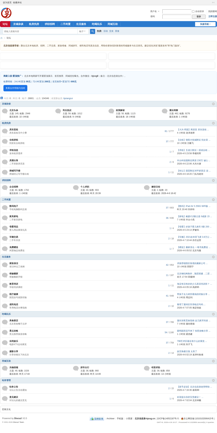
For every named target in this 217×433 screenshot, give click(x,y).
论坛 (9, 38)
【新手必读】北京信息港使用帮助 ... (194, 387)
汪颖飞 (190, 143)
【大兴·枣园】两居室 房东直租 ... (193, 129)
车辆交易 (13, 237)
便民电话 (13, 304)
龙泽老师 (190, 133)
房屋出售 (13, 160)
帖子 (81, 31)
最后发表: (19, 117)
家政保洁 (13, 263)
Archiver (110, 418)
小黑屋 (129, 418)
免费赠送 (13, 247)
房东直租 (13, 129)
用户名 (153, 11)
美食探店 (13, 320)
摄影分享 (13, 351)
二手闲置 (65, 24)
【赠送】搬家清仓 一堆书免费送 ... (193, 247)
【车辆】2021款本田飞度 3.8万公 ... (194, 237)
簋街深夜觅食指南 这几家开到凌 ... (193, 320)
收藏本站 (17, 2)
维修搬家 (13, 273)
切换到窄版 (213, 2)
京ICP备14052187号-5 (168, 418)
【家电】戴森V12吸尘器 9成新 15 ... (194, 216)
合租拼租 (13, 140)
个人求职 (84, 187)
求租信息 (13, 150)
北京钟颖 (196, 400)
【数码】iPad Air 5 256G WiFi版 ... (193, 206)
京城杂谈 (18, 24)
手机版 (120, 418)
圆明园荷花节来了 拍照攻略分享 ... (193, 331)
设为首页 (7, 2)
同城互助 (113, 24)
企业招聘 (13, 187)
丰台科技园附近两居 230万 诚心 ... (193, 160)
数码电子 (13, 206)
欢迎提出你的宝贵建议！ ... (190, 397)
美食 (117, 31)
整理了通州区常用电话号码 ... (191, 304)
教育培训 (13, 284)
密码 (152, 16)
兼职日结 (155, 187)
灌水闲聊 (173, 110)
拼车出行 (84, 367)
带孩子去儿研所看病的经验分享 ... (193, 294)
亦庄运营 (196, 240)
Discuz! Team (18, 422)
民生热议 (67, 110)
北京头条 (13, 110)
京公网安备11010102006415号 (197, 418)
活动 (105, 31)
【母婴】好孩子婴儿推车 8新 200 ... (194, 226)
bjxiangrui (68, 98)
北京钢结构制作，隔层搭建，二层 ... (194, 273)
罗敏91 (195, 230)
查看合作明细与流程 (15, 88)
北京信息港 (1, 38)
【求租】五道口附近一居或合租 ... (193, 150)
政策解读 (120, 110)
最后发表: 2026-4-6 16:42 (163, 193)
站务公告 (13, 387)
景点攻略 (13, 331)
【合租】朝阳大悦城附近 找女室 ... (193, 140)
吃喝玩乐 (97, 24)
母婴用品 (13, 226)
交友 (111, 31)
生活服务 (81, 24)
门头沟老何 (197, 174)
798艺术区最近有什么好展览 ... (192, 341)
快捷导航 (204, 24)
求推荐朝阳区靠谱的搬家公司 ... (192, 263)
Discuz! (18, 418)
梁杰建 (189, 334)
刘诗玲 (191, 209)
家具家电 (13, 216)
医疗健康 (13, 294)
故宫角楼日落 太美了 (187, 351)
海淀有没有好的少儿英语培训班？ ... (194, 284)
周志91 (189, 297)
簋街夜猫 (190, 324)
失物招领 (13, 367)
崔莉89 (195, 390)
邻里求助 (155, 367)
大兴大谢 (196, 163)
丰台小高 (190, 219)
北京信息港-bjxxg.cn (145, 418)
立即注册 (212, 16)
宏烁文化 (6, 409)
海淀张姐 (196, 307)
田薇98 (191, 277)
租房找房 (34, 24)
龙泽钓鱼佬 (197, 354)
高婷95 (195, 287)
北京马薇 (196, 250)
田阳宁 (190, 266)
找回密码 (212, 11)
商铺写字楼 (14, 170)
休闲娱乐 (13, 341)
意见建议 (13, 397)
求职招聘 (50, 24)
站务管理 (6, 380)
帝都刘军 (196, 153)
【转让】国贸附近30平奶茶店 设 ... (194, 170)
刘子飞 (189, 344)
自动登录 (198, 11)
